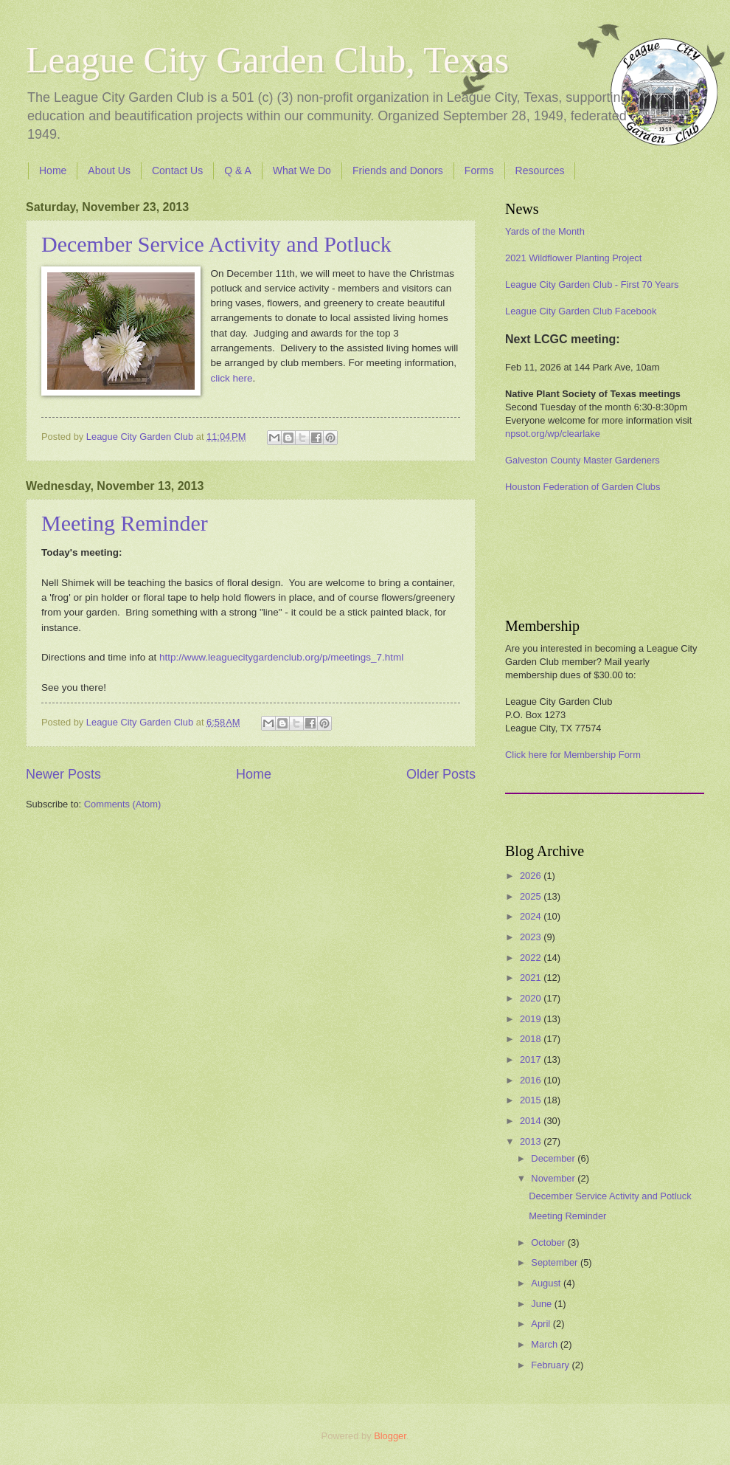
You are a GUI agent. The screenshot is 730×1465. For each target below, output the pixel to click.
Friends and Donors (397, 170)
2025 (531, 896)
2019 (531, 1018)
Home (52, 170)
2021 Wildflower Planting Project (573, 257)
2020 (531, 998)
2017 (531, 1059)
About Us (109, 170)
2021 (531, 977)
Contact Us (177, 170)
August (547, 1283)
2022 (531, 957)
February (551, 1365)
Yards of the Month (545, 231)
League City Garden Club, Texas (267, 59)
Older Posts (441, 774)
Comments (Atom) (122, 804)
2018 (531, 1038)
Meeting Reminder (124, 523)
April (541, 1323)
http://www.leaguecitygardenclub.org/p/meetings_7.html (281, 657)
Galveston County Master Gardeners (582, 460)
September (555, 1262)
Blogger (390, 1435)
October (549, 1242)
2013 (531, 1141)
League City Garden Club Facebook (580, 311)
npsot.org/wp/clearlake (552, 433)
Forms (479, 170)
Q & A (237, 170)
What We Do (302, 170)
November (554, 1178)
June (543, 1303)
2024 (531, 916)
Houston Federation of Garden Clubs (582, 486)
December (554, 1158)
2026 (531, 875)
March (545, 1344)
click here (232, 378)
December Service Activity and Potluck (216, 244)
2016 (531, 1080)
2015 (531, 1100)
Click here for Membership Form (573, 754)
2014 (531, 1120)
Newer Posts (63, 774)
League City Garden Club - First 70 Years (591, 284)
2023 (531, 936)
